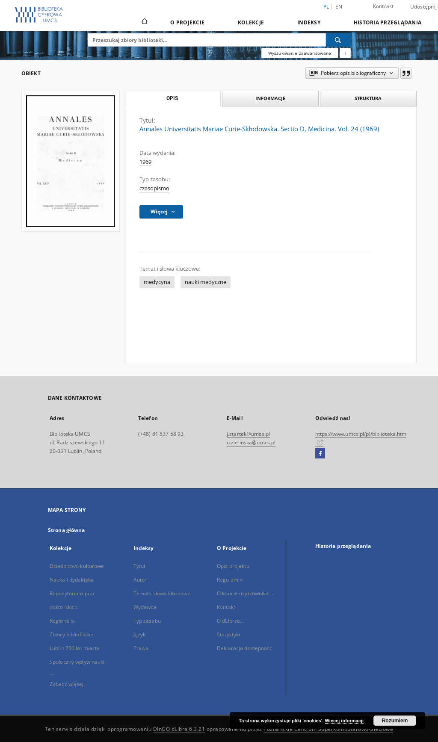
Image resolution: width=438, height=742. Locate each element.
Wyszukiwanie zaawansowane (299, 53)
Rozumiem (395, 721)
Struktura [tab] (368, 98)
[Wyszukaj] (338, 40)
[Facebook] (320, 454)
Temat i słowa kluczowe (162, 593)
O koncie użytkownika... (245, 593)
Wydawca (145, 607)
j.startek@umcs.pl (248, 434)
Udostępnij (423, 6)
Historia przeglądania (387, 22)
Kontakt (226, 607)
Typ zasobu (147, 620)
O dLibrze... (230, 620)
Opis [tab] (172, 98)
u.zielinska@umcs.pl (251, 442)
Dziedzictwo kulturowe (77, 566)
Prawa (141, 648)
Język (139, 634)
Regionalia (62, 620)
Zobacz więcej (67, 684)
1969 (145, 162)
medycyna (157, 282)
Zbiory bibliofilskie (71, 634)
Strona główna (66, 530)
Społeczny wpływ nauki (77, 661)
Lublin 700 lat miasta (75, 648)
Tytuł (139, 566)
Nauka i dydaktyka (72, 579)
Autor (140, 579)
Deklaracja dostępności (245, 648)
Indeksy (308, 22)
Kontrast (383, 6)
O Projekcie (187, 22)
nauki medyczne (205, 282)
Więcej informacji (344, 720)
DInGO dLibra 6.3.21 (179, 729)
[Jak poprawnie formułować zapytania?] (345, 53)
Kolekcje (251, 22)
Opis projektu (233, 566)
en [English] (339, 6)
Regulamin (230, 579)
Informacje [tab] (270, 98)
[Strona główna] (144, 22)
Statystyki (228, 634)
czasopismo (154, 188)
